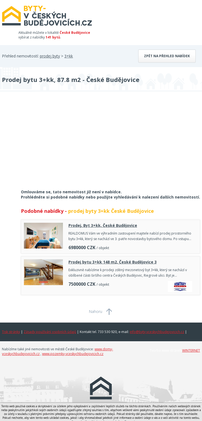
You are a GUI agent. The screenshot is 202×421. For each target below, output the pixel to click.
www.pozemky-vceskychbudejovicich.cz (72, 353)
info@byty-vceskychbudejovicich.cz (157, 331)
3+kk (68, 56)
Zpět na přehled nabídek (167, 56)
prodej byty (50, 56)
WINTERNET (191, 350)
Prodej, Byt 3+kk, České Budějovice (102, 225)
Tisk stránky (11, 331)
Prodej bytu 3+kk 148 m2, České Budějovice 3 (112, 262)
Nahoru (95, 311)
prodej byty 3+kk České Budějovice (111, 211)
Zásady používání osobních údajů (50, 331)
